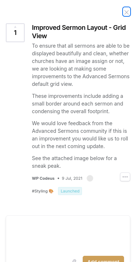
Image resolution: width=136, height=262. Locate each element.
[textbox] (68, 234)
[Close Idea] (126, 11)
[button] (90, 178)
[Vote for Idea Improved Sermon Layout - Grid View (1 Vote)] (15, 32)
